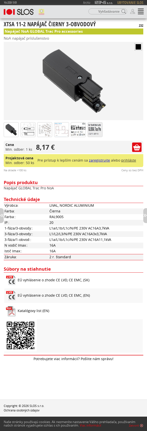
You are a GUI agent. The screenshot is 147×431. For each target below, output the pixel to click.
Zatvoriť (134, 425)
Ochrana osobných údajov (21, 410)
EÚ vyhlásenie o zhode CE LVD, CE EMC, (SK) (53, 280)
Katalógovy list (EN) (33, 311)
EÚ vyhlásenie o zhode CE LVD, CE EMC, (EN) (54, 295)
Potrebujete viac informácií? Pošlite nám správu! (73, 359)
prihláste (128, 160)
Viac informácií (90, 425)
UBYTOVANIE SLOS (130, 2)
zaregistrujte (99, 160)
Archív (86, 2)
